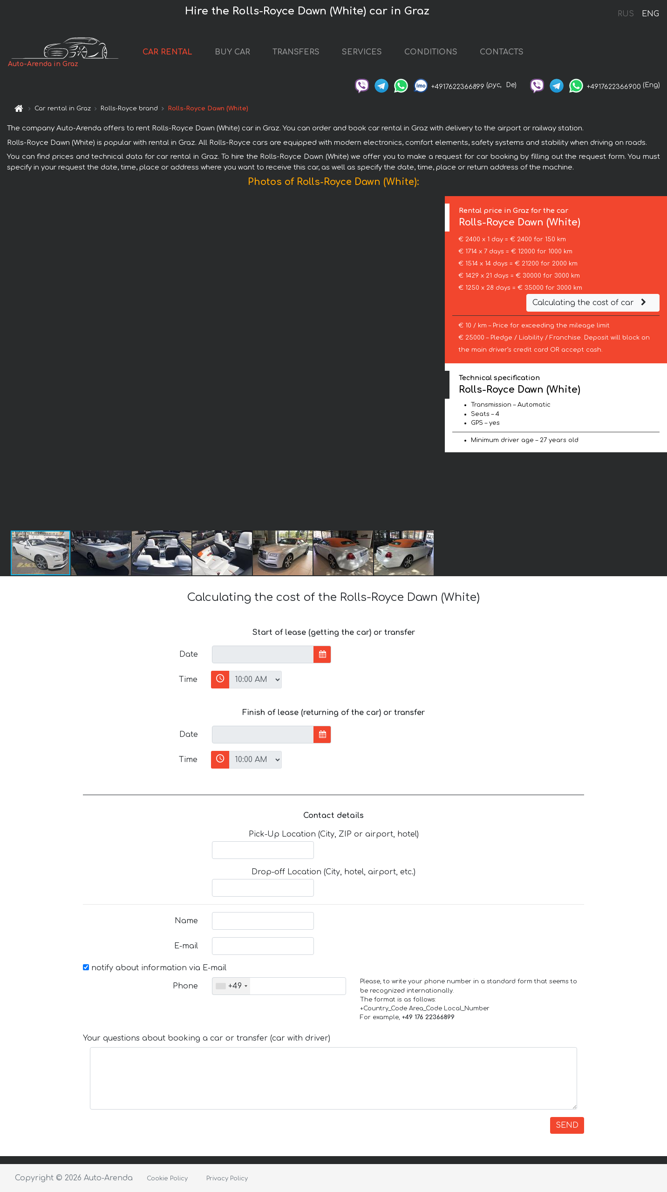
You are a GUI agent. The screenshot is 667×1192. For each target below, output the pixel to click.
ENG (650, 14)
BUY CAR (232, 52)
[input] (263, 654)
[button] (436, 362)
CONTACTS (502, 52)
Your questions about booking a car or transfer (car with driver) (206, 1038)
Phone (185, 986)
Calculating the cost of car (590, 303)
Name (186, 921)
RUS (626, 14)
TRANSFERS (296, 52)
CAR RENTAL (167, 52)
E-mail (186, 946)
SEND (567, 1125)
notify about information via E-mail (154, 968)
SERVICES (362, 52)
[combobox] (231, 986)
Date (188, 654)
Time (188, 679)
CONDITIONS (430, 52)
